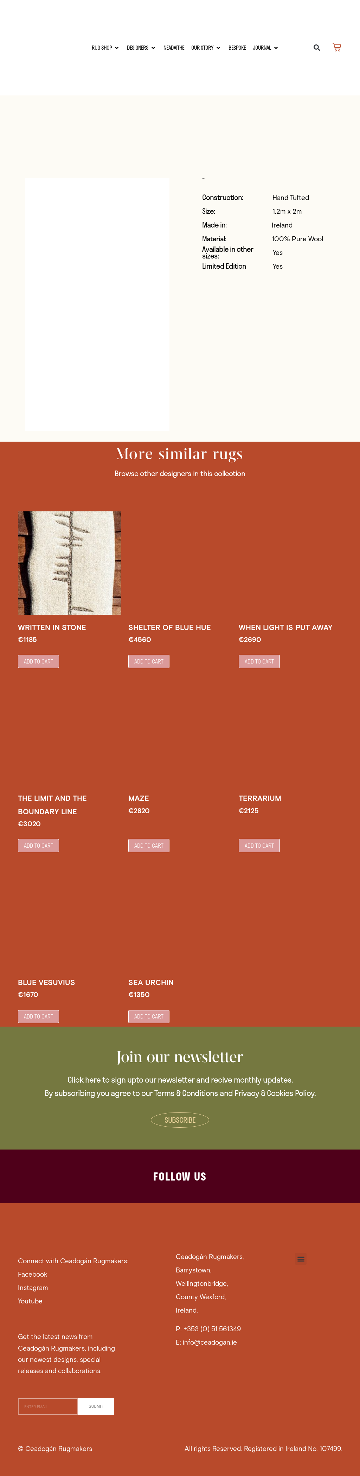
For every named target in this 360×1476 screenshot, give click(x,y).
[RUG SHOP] (105, 48)
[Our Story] (206, 48)
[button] (316, 47)
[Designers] (141, 48)
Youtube (30, 1300)
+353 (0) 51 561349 (212, 1328)
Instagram (33, 1287)
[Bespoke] (237, 48)
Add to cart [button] (38, 661)
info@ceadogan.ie (210, 1341)
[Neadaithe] (174, 48)
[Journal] (266, 48)
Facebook (32, 1273)
